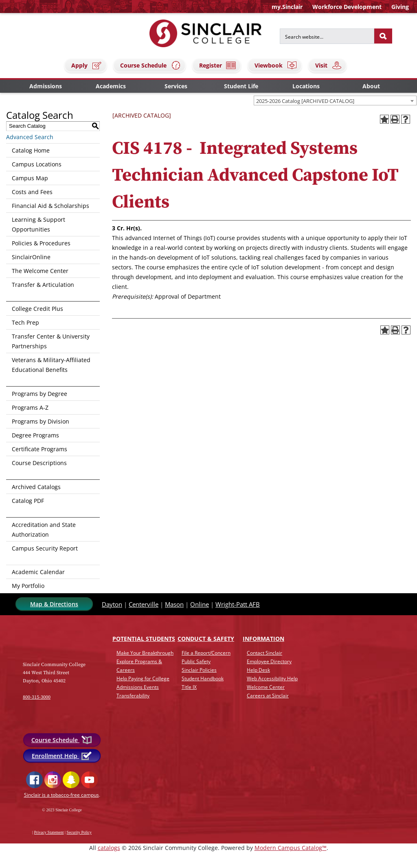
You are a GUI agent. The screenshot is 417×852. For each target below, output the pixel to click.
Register (218, 65)
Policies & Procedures (41, 243)
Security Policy (79, 832)
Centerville (143, 604)
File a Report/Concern (206, 652)
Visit (328, 65)
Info (263, 638)
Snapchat (71, 779)
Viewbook (276, 65)
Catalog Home (31, 150)
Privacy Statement (49, 832)
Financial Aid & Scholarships (50, 206)
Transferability (132, 695)
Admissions (45, 86)
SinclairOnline (31, 257)
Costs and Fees (32, 192)
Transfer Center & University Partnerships (51, 341)
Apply (86, 65)
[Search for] (327, 36)
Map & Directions (54, 604)
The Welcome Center (40, 271)
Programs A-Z (30, 407)
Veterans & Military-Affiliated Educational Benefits (51, 365)
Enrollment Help (62, 756)
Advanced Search (29, 137)
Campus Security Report (45, 548)
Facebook (34, 779)
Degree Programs (35, 435)
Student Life (241, 86)
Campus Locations (36, 164)
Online (199, 604)
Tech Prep (25, 322)
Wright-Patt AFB (237, 604)
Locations (306, 86)
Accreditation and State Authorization (44, 529)
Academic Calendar (38, 572)
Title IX (189, 687)
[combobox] (335, 100)
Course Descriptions (39, 463)
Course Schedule (150, 65)
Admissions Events (137, 687)
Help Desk (258, 669)
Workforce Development (347, 7)
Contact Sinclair (264, 652)
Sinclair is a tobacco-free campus (61, 794)
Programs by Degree (39, 394)
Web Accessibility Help (272, 678)
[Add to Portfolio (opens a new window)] (384, 119)
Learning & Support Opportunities (38, 224)
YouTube (89, 779)
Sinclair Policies (199, 669)
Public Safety (196, 661)
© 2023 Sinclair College (61, 810)
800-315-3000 (36, 697)
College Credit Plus (37, 308)
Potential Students (143, 638)
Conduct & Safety (206, 638)
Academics (111, 86)
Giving (400, 7)
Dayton (112, 604)
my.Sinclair (287, 7)
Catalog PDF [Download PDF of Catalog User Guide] (28, 501)
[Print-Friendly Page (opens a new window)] (395, 119)
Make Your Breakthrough (144, 652)
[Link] (50, 643)
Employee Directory (269, 661)
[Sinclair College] (205, 33)
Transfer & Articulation (43, 284)
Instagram (52, 779)
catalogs (109, 848)
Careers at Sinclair (268, 695)
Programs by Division (40, 421)
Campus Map (30, 178)
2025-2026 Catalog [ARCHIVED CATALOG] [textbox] (305, 101)
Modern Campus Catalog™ (291, 848)
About (371, 86)
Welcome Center (266, 687)
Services (176, 86)
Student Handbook (203, 678)
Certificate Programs (39, 449)
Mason (174, 604)
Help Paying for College (142, 678)
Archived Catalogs (36, 487)
